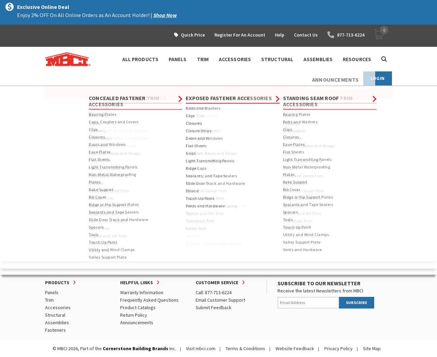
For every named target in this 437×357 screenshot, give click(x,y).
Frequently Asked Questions (149, 300)
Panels (51, 292)
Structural (55, 315)
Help (279, 35)
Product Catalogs (138, 307)
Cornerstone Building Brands (135, 348)
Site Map (372, 348)
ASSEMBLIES (318, 59)
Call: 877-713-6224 (213, 292)
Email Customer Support (220, 300)
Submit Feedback (213, 307)
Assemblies (57, 322)
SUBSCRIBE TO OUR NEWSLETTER (319, 283)
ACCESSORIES (235, 59)
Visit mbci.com (200, 348)
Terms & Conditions (245, 348)
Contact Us (306, 35)
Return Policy (133, 315)
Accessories (58, 307)
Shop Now (165, 15)
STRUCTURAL (277, 59)
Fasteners (55, 330)
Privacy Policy (338, 348)
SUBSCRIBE (356, 302)
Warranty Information (141, 292)
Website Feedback (295, 348)
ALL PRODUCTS (140, 59)
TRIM (203, 59)
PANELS (178, 59)
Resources (357, 59)
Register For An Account (239, 35)
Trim (49, 300)
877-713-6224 (345, 34)
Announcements (136, 322)
